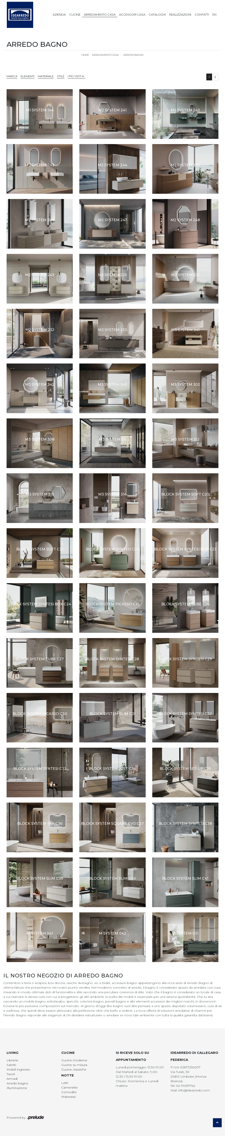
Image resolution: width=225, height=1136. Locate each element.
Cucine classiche (73, 1069)
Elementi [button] (27, 76)
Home (85, 54)
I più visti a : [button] (76, 76)
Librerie (12, 1060)
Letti (64, 1083)
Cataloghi (157, 14)
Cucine (74, 14)
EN (214, 14)
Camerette (69, 1087)
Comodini (68, 1092)
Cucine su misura (74, 1065)
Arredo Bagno (133, 54)
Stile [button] (60, 76)
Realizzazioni (180, 14)
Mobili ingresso (18, 1069)
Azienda (59, 14)
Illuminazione (17, 1088)
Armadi (12, 1079)
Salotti (11, 1065)
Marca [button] (12, 76)
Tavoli (11, 1074)
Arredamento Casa (100, 14)
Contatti (202, 14)
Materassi (68, 1097)
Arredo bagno (17, 1083)
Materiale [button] (46, 76)
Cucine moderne (74, 1060)
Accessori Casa (132, 14)
